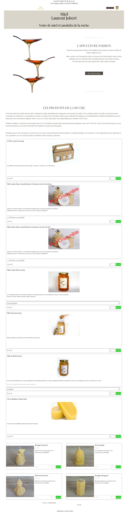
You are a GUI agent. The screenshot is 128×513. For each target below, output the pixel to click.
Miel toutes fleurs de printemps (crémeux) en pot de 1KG (28, 227)
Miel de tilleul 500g (14, 356)
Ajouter (118, 178)
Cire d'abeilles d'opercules (17, 399)
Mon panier (110, 8)
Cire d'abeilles (73, 8)
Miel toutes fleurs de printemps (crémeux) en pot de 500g (29, 184)
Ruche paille (99, 445)
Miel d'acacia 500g (14, 313)
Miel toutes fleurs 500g (16, 270)
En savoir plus (94, 73)
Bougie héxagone (101, 476)
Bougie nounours (41, 445)
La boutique (64, 8)
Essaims (80, 8)
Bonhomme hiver (41, 476)
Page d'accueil (40, 8)
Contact (88, 8)
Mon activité (48, 8)
